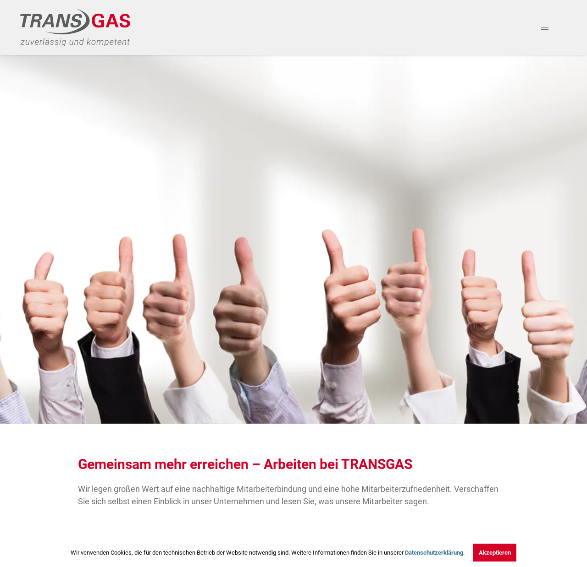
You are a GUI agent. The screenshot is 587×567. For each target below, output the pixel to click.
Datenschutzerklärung (434, 552)
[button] (544, 27)
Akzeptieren (495, 552)
